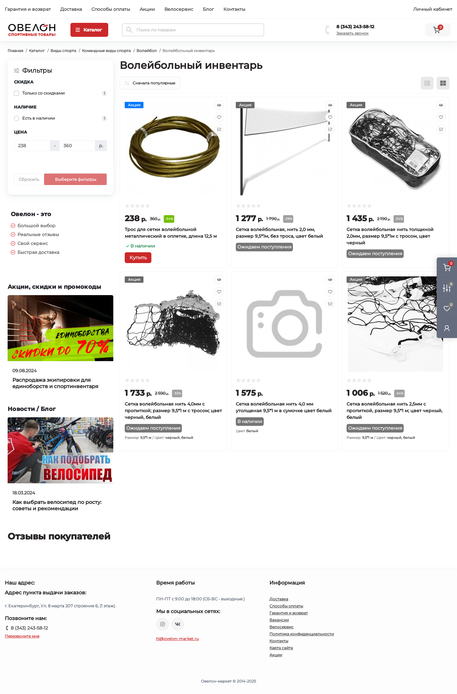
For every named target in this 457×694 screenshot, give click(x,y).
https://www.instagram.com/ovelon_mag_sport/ (162, 624)
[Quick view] (219, 105)
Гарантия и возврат (28, 9)
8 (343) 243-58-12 (355, 27)
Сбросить (29, 179)
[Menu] (89, 30)
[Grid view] (443, 83)
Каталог (37, 50)
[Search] (129, 29)
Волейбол (146, 50)
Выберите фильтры (75, 179)
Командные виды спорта (106, 50)
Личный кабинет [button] (432, 9)
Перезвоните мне (22, 636)
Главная (15, 50)
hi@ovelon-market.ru (177, 638)
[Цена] (32, 145)
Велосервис (178, 9)
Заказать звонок (352, 33)
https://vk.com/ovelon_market (178, 624)
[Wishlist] (219, 117)
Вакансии (279, 620)
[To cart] (138, 257)
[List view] (427, 83)
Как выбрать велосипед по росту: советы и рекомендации (57, 505)
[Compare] (219, 129)
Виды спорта (63, 50)
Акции (147, 9)
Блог (208, 9)
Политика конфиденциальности (301, 633)
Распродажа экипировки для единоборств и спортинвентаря (55, 383)
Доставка (71, 9)
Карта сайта (281, 647)
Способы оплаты (110, 9)
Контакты (234, 9)
